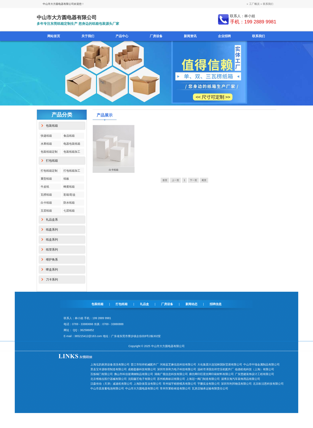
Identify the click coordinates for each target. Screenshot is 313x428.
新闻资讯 (190, 36)
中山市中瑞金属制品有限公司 (261, 364)
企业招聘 (224, 36)
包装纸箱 (52, 125)
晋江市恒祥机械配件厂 (145, 364)
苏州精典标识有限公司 (171, 378)
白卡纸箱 (46, 202)
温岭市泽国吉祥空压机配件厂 (215, 369)
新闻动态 (191, 304)
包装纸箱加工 (71, 151)
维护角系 (52, 259)
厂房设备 (156, 36)
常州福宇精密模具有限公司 (179, 383)
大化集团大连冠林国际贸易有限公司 (219, 364)
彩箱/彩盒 (69, 194)
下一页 (193, 180)
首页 (164, 180)
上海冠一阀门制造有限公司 (203, 378)
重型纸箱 (46, 178)
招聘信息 (216, 304)
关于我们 (87, 36)
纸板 (66, 178)
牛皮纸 (45, 186)
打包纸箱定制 (49, 170)
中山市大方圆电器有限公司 (142, 388)
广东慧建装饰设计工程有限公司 (254, 374)
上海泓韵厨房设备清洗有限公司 (110, 364)
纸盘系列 (52, 229)
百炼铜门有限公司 (101, 374)
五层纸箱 (46, 210)
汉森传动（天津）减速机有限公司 (111, 383)
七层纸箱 (69, 210)
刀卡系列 (52, 279)
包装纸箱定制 (49, 151)
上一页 (175, 180)
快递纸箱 (46, 135)
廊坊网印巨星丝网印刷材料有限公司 (211, 374)
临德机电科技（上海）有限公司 (254, 369)
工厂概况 (254, 3)
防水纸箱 (69, 202)
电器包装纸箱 (71, 143)
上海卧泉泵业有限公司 (147, 383)
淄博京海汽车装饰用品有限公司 (240, 378)
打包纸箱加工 (71, 170)
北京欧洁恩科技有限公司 (268, 383)
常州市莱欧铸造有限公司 (175, 388)
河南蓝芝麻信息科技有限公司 (178, 364)
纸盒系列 (52, 239)
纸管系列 (52, 249)
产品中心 (122, 36)
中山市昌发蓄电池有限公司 (107, 388)
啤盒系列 (52, 269)
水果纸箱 (46, 143)
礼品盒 (144, 304)
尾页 (204, 180)
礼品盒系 (52, 219)
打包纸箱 (52, 160)
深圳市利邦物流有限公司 (236, 383)
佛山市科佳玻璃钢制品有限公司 (133, 374)
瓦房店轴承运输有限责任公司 (210, 388)
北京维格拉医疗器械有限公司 (108, 378)
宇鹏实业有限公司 (208, 383)
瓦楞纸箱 (46, 194)
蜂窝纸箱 (69, 186)
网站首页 (53, 36)
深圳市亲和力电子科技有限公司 (176, 369)
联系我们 (268, 3)
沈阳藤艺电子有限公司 (142, 378)
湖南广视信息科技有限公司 (171, 374)
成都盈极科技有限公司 (142, 369)
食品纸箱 (69, 135)
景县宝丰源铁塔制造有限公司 (108, 369)
